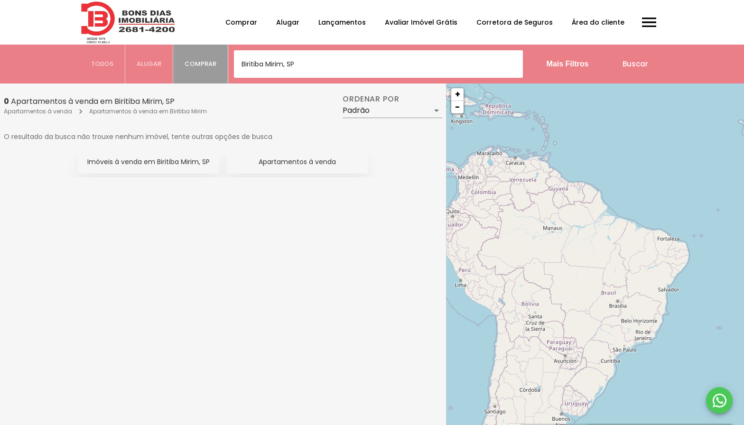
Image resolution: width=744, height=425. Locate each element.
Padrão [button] (356, 110)
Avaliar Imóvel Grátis (421, 22)
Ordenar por (371, 99)
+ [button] (457, 94)
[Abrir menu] (649, 22)
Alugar (287, 22)
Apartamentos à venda (38, 111)
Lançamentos (342, 22)
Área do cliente (598, 22)
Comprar (241, 22)
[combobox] (378, 64)
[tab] (102, 64)
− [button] (457, 107)
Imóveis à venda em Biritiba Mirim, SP (148, 161)
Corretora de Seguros (514, 22)
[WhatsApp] (719, 400)
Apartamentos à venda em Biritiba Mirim (148, 111)
